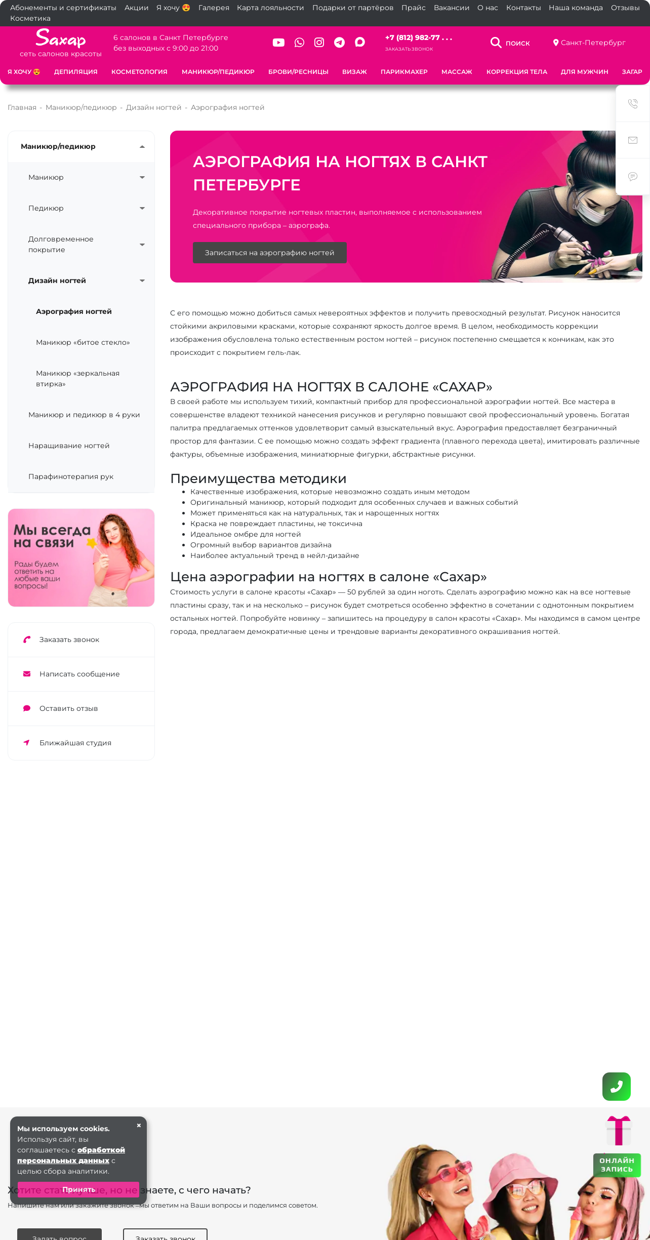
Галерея (213, 7)
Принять (78, 1189)
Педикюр (46, 208)
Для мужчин (584, 71)
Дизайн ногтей (57, 280)
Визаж (354, 71)
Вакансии (452, 7)
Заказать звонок (409, 49)
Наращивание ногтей (69, 445)
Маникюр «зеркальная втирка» (77, 378)
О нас (487, 7)
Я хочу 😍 (173, 7)
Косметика (30, 18)
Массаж (456, 71)
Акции (137, 7)
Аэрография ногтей (74, 311)
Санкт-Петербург (593, 42)
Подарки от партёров (353, 7)
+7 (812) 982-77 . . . (418, 37)
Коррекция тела (516, 71)
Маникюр (46, 177)
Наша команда (576, 7)
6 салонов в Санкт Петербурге (170, 37)
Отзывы (625, 7)
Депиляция (76, 71)
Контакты (523, 7)
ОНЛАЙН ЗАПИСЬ (617, 1164)
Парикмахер (404, 71)
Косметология (139, 71)
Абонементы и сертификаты (63, 7)
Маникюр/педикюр (218, 71)
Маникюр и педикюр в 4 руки (84, 414)
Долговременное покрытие (61, 244)
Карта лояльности (270, 7)
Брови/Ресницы (298, 71)
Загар (632, 71)
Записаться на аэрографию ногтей (270, 252)
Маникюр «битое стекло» (83, 342)
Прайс (413, 7)
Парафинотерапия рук (70, 476)
